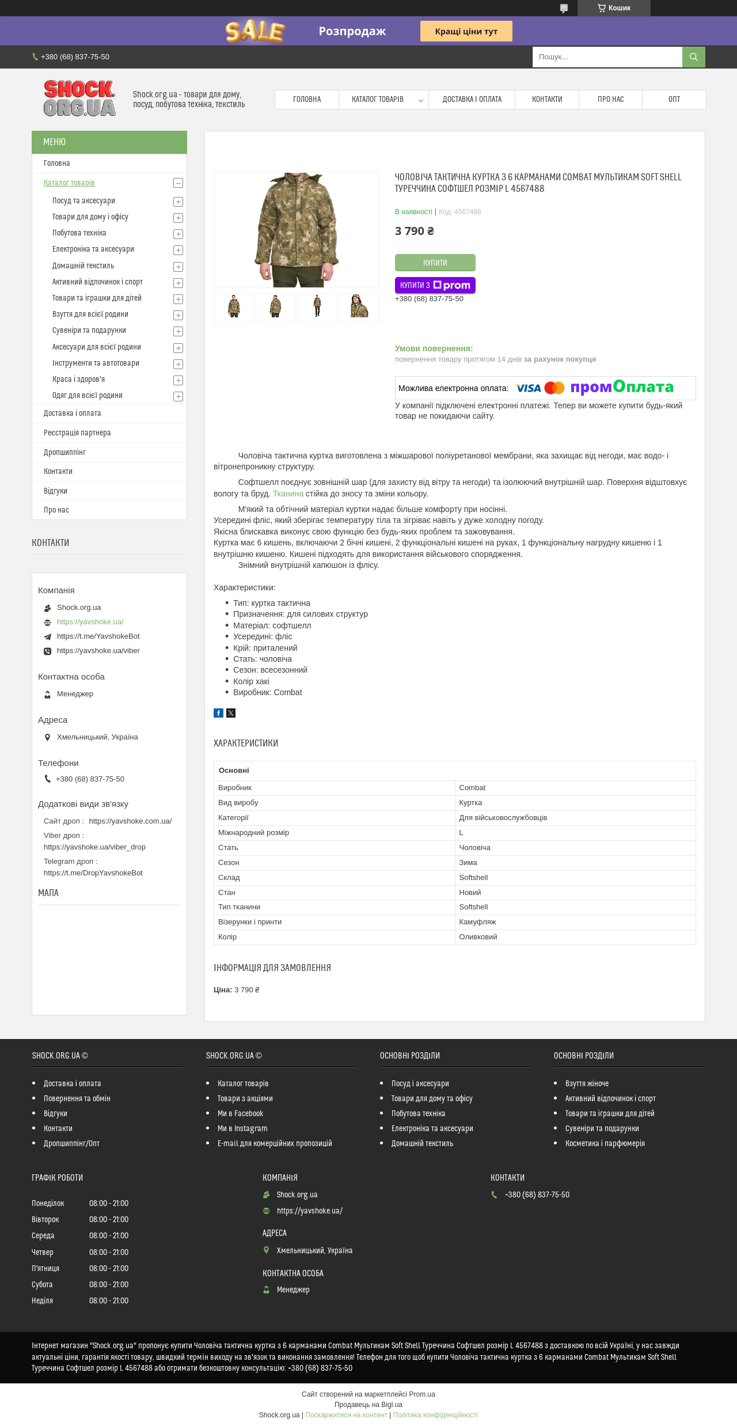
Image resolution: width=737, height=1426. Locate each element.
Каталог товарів (378, 99)
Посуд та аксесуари (83, 201)
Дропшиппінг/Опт (72, 1143)
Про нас (611, 99)
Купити (435, 263)
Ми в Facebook (241, 1113)
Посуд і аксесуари (420, 1084)
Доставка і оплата (472, 99)
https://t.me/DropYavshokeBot (93, 873)
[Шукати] (693, 57)
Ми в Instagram (243, 1128)
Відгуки (55, 491)
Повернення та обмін (77, 1098)
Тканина (288, 493)
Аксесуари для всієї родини (96, 347)
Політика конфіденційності (435, 1415)
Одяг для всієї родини (87, 395)
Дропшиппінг (65, 452)
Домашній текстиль (83, 266)
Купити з (435, 285)
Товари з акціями (245, 1098)
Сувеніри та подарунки (89, 330)
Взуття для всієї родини (90, 314)
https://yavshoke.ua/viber (98, 650)
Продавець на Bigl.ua (368, 1405)
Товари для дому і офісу (90, 217)
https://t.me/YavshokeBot (98, 636)
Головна (307, 99)
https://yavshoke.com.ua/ (130, 821)
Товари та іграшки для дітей (97, 298)
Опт (674, 99)
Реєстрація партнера (77, 433)
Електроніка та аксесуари (93, 249)
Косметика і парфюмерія (605, 1143)
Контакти (547, 99)
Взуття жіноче (587, 1084)
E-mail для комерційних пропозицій (275, 1143)
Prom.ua (422, 1394)
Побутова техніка (79, 233)
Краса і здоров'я (78, 379)
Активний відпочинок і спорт (97, 282)
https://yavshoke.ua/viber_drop (95, 847)
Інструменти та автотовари (95, 363)
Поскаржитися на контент (346, 1415)
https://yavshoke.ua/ (90, 621)
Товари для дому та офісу (432, 1098)
